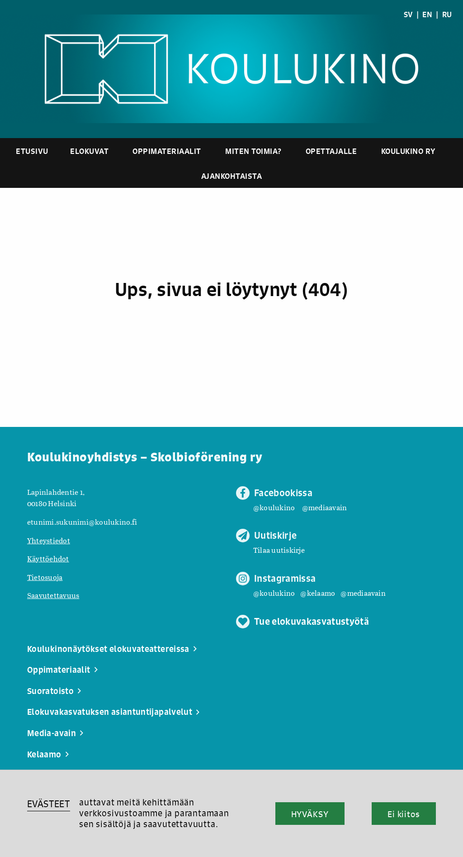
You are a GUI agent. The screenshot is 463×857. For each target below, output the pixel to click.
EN (427, 14)
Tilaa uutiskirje (279, 550)
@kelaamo (317, 593)
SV (408, 14)
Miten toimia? (253, 151)
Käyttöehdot (48, 558)
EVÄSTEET (48, 803)
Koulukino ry (408, 151)
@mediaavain (324, 507)
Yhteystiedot (48, 540)
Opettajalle (331, 151)
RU (447, 14)
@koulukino (274, 507)
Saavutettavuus (53, 595)
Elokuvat (89, 151)
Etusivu (32, 151)
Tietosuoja (44, 577)
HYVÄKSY (310, 814)
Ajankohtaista (231, 176)
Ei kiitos (403, 814)
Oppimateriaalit (166, 151)
